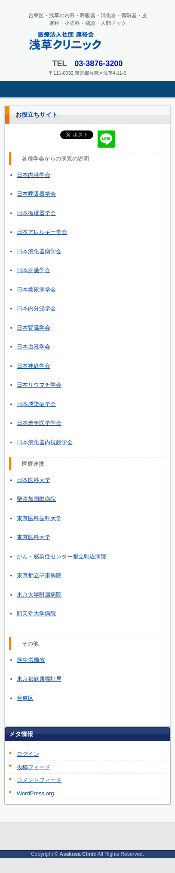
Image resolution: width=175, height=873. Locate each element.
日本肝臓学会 (33, 270)
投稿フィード (33, 767)
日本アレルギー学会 (42, 232)
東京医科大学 (33, 537)
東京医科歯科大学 (39, 518)
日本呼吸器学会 (36, 194)
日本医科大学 (33, 480)
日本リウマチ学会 (39, 385)
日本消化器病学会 (39, 251)
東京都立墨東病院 (39, 575)
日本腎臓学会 (33, 327)
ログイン (28, 754)
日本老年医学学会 (39, 423)
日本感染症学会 (36, 404)
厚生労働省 (31, 660)
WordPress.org (35, 793)
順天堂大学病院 (36, 613)
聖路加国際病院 (36, 499)
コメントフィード (39, 780)
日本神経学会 (33, 366)
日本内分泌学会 (36, 308)
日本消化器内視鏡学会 (45, 442)
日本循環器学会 (36, 213)
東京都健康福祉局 (39, 679)
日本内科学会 (33, 175)
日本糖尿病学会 (36, 289)
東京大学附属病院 (39, 594)
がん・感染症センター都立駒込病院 (61, 556)
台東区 (25, 698)
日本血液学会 (33, 346)
